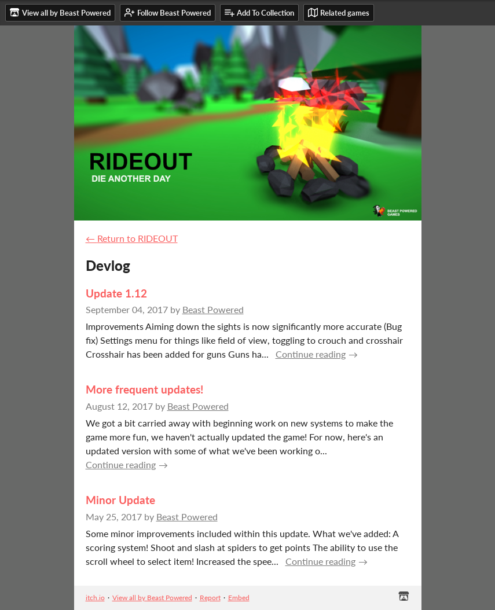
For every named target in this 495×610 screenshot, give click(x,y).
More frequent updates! (144, 389)
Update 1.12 (116, 293)
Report (210, 597)
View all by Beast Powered (152, 597)
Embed (239, 597)
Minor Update (120, 499)
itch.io (95, 597)
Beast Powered (213, 309)
